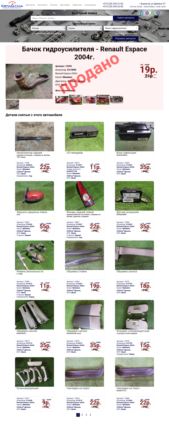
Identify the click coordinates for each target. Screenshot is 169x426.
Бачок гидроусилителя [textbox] (115, 28)
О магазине (90, 5)
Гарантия (77, 5)
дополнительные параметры (47, 33)
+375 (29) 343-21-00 (113, 3)
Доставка (65, 5)
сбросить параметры (126, 33)
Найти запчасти (125, 17)
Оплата (53, 5)
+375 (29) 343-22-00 (113, 6)
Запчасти (30, 5)
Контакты (42, 5)
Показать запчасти (125, 38)
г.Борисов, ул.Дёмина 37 (152, 3)
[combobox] (121, 28)
